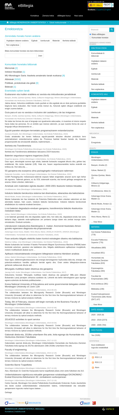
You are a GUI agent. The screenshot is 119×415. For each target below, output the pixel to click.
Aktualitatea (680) (98, 248)
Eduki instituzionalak (58, 23)
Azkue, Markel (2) (98, 170)
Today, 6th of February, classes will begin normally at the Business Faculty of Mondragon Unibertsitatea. (42, 303)
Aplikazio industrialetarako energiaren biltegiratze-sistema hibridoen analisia (42, 253)
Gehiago (8, 392)
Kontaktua (34, 16)
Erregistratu (96, 143)
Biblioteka (39, 409)
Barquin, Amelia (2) (99, 165)
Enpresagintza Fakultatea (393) (98, 269)
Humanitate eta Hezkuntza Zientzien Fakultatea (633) (99, 260)
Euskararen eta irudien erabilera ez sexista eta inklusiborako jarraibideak (40, 94)
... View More (96, 222)
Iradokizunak (20, 412)
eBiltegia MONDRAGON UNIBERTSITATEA (28, 23)
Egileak (34, 41)
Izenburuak (45, 41)
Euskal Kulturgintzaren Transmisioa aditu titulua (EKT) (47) (101, 296)
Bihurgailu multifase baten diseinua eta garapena (29, 269)
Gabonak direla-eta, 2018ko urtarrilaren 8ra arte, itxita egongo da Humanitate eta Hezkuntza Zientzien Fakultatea (44, 335)
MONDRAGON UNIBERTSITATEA (19, 409)
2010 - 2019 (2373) (99, 320)
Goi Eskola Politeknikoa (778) (101, 233)
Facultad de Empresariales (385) (99, 277)
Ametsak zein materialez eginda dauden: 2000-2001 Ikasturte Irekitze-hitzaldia (43, 186)
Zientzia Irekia (48, 16)
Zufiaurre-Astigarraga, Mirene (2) (100, 184)
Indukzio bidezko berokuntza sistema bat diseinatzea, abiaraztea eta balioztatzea (44, 193)
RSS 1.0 (96, 357)
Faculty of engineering (16, 349)
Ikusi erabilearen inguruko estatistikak (99, 346)
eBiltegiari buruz (64, 16)
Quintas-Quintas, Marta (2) (101, 176)
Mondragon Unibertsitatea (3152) (100, 158)
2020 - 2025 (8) (97, 315)
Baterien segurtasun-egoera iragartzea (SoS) (27, 155)
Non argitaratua (12, 45)
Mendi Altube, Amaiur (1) (101, 204)
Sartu (93, 137)
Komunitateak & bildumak (97, 54)
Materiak (56, 41)
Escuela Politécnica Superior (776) (99, 241)
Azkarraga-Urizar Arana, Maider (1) (101, 197)
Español (100, 10)
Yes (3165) (95, 335)
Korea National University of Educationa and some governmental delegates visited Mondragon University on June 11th (45, 285)
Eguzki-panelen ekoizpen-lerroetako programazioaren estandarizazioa (39, 130)
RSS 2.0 (96, 362)
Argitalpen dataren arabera (17, 41)
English (108, 10)
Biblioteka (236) (97, 289)
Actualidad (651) (98, 253)
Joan (40, 56)
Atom (95, 367)
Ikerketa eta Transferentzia (18, 145)
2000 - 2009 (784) (98, 325)
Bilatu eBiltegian (97, 34)
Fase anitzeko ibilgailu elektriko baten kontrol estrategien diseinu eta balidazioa (43, 238)
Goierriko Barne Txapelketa (18, 365)
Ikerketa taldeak (69, 41)
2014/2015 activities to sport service (22, 319)
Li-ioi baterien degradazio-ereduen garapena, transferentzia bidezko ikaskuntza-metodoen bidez (44, 209)
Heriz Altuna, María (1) (100, 217)
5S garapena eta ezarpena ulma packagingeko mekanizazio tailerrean (39, 171)
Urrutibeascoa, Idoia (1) (101, 191)
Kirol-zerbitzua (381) (99, 284)
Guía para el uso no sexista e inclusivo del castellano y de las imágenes (40, 112)
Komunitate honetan (98, 38)
